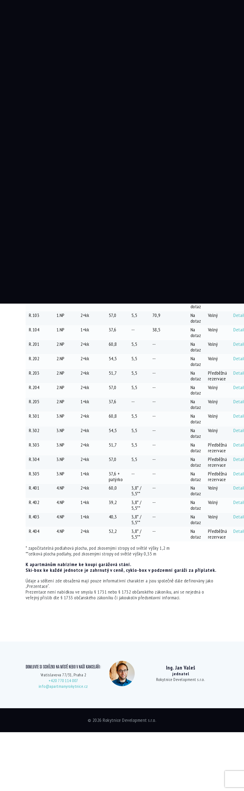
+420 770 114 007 (63, 680)
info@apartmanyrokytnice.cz (63, 686)
